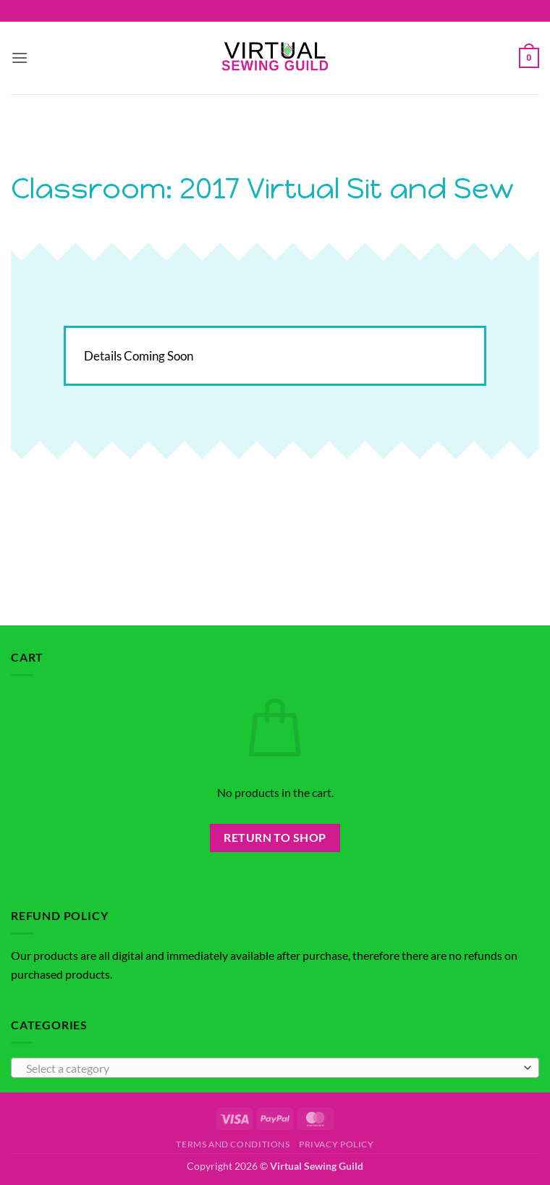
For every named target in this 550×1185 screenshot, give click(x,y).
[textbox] (271, 1068)
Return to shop (275, 837)
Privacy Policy (336, 1144)
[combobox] (275, 1068)
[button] (19, 57)
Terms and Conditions (232, 1144)
